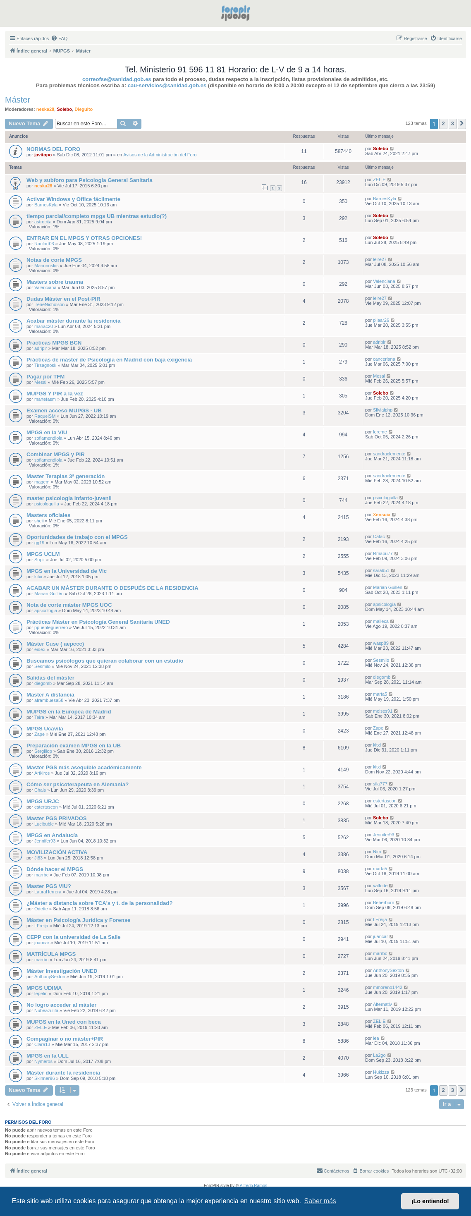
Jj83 (38, 857)
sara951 (381, 570)
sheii (39, 520)
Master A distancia (50, 695)
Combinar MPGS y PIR (55, 454)
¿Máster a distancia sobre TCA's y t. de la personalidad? (99, 903)
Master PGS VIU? (48, 886)
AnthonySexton (49, 976)
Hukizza (381, 1072)
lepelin (41, 993)
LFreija (41, 925)
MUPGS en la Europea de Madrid (68, 712)
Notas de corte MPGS (54, 260)
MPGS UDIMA (44, 988)
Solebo (64, 109)
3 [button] (452, 123)
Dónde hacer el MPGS (54, 869)
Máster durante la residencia (63, 1073)
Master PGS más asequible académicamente (84, 767)
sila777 (380, 783)
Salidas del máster (50, 678)
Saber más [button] (320, 1200)
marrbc (41, 874)
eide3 (39, 649)
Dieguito (83, 109)
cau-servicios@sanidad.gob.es (167, 85)
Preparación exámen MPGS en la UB (73, 745)
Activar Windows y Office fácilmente (73, 199)
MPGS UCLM (43, 554)
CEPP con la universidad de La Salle (73, 937)
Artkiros (42, 773)
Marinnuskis (46, 265)
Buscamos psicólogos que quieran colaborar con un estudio (105, 661)
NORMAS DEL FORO (53, 149)
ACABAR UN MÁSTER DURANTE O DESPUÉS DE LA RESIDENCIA (112, 588)
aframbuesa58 (48, 700)
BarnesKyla (45, 204)
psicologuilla (46, 503)
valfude (380, 885)
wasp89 (381, 643)
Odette (41, 908)
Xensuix (381, 514)
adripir (40, 348)
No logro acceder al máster (61, 1005)
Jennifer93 (44, 840)
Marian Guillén (49, 593)
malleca (381, 621)
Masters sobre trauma (54, 282)
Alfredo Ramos (253, 1185)
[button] (462, 124)
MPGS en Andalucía (52, 835)
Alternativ (382, 1004)
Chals (40, 790)
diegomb (43, 683)
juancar (41, 942)
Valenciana (45, 287)
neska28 (45, 109)
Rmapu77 (383, 553)
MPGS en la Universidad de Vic (66, 571)
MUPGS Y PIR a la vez (54, 393)
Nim (377, 851)
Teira (39, 717)
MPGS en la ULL (47, 1056)
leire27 (380, 259)
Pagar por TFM (45, 376)
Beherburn (383, 902)
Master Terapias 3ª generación (65, 476)
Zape (39, 734)
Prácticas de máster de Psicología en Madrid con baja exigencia (109, 360)
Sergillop (43, 751)
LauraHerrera (47, 891)
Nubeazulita (46, 1010)
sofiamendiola (48, 438)
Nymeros (43, 1061)
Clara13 (42, 1044)
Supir (39, 559)
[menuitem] (59, 38)
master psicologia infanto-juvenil (69, 498)
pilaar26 (381, 320)
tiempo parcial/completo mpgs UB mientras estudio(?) (96, 216)
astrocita (43, 221)
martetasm (45, 399)
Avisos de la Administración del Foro (159, 154)
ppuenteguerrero (51, 627)
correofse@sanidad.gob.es (116, 79)
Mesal (40, 382)
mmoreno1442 (387, 987)
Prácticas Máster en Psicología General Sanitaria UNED (98, 622)
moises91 (382, 711)
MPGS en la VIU (46, 432)
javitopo (43, 154)
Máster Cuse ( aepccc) (55, 644)
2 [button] (443, 123)
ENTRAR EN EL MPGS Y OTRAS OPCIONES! (84, 238)
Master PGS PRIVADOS (56, 818)
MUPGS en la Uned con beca (63, 1022)
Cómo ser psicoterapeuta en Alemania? (77, 784)
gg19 (39, 542)
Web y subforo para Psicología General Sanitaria (89, 180)
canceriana (384, 359)
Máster (17, 99)
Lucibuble (44, 823)
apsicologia (45, 610)
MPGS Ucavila (44, 728)
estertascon (46, 806)
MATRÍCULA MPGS (51, 954)
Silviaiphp (382, 409)
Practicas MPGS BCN (53, 343)
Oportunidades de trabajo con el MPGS (77, 537)
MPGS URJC (42, 801)
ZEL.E (379, 179)
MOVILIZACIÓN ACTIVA (56, 852)
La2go (379, 1055)
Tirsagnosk (45, 365)
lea (376, 1038)
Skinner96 (44, 1078)
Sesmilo (42, 666)
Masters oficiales (48, 515)
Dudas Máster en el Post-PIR (63, 299)
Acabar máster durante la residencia (73, 321)
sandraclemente (389, 453)
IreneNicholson (49, 304)
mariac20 (43, 326)
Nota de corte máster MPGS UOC (69, 605)
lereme (380, 431)
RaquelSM (44, 416)
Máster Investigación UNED (61, 971)
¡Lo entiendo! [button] (430, 1201)
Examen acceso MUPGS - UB (64, 410)
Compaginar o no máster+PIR (64, 1039)
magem (42, 481)
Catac (379, 536)
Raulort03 (44, 243)
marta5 (380, 694)
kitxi (38, 576)
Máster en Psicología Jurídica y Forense (78, 920)
